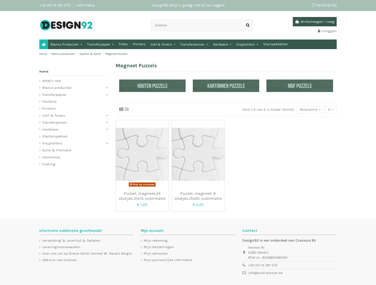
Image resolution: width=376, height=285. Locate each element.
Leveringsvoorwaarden (61, 247)
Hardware (50, 129)
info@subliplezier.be (265, 273)
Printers (49, 108)
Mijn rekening (156, 240)
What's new (51, 81)
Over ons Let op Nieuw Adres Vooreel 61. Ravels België (87, 253)
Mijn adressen (156, 253)
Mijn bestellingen (159, 247)
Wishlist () (324, 5)
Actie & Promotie (56, 150)
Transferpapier (54, 94)
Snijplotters (52, 143)
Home (43, 71)
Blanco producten (57, 88)
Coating (48, 164)
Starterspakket (55, 136)
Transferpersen (54, 122)
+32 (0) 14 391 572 (55, 5)
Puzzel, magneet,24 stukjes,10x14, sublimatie (142, 195)
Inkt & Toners (53, 115)
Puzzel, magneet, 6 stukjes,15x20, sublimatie (198, 195)
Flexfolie (49, 101)
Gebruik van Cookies (59, 260)
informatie (85, 5)
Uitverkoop (51, 157)
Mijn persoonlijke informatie (168, 260)
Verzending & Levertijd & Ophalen (71, 240)
